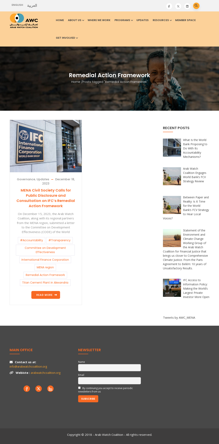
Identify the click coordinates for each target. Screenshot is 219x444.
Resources (162, 20)
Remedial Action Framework (45, 275)
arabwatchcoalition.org (45, 373)
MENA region (45, 267)
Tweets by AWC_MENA (179, 317)
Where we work (99, 20)
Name (81, 362)
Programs (123, 20)
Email (81, 375)
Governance (26, 179)
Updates (142, 20)
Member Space (185, 20)
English (17, 5)
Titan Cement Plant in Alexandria (45, 283)
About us (76, 20)
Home (60, 20)
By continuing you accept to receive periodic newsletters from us (105, 389)
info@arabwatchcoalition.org (28, 366)
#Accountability (31, 240)
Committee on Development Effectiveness (45, 250)
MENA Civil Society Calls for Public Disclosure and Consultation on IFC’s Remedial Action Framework (45, 198)
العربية (32, 6)
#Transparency (59, 240)
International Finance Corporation (45, 260)
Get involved (66, 38)
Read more (44, 295)
